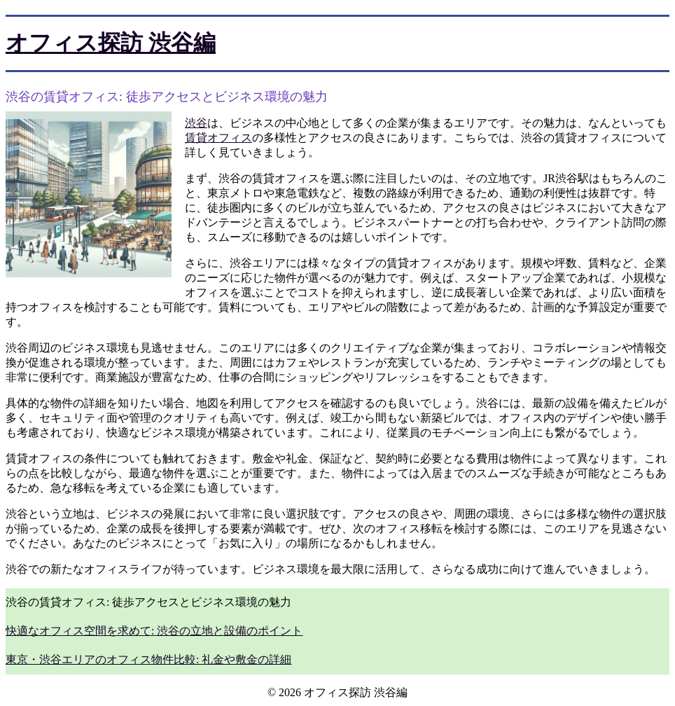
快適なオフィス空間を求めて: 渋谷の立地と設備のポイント (154, 631)
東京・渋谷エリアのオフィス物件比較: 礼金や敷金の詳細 (148, 659)
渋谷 (196, 123)
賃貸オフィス (218, 138)
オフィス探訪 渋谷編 (111, 42)
